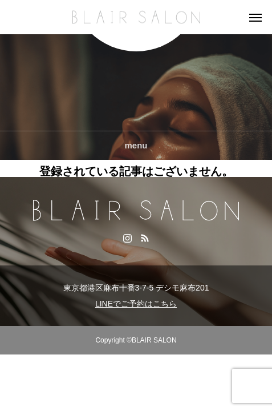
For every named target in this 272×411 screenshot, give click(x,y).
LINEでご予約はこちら (136, 303)
